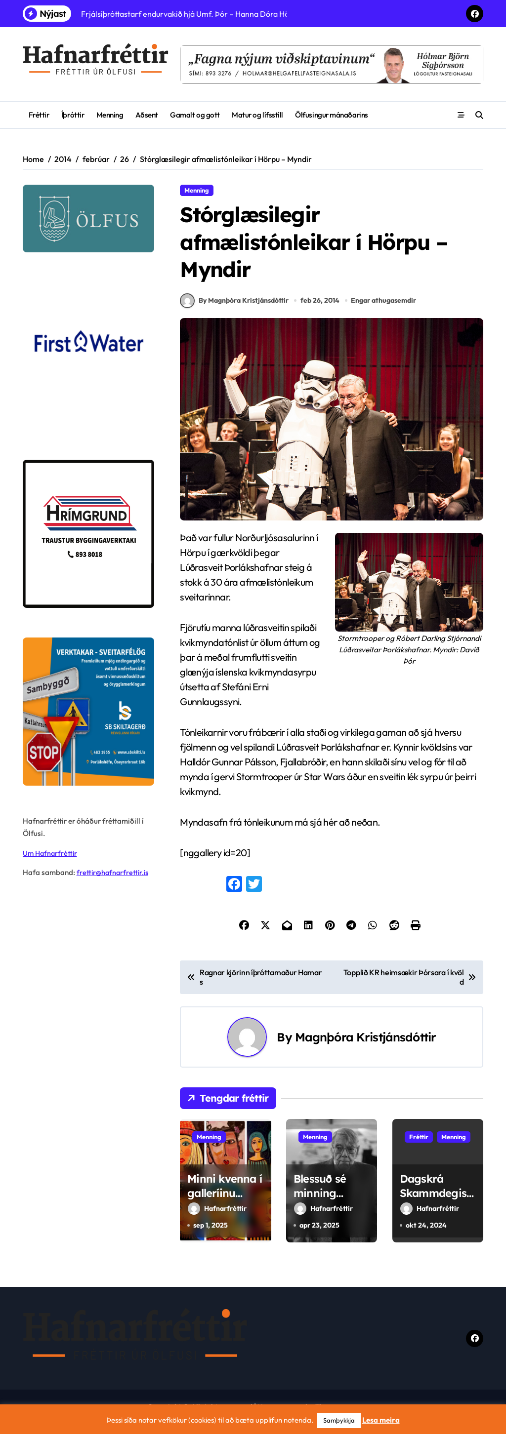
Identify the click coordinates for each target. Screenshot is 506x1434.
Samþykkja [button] (339, 1420)
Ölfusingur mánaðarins (331, 115)
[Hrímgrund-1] (88, 534)
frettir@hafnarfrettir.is (114, 872)
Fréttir (39, 115)
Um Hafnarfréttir (51, 853)
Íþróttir (72, 115)
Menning (110, 115)
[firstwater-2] (88, 356)
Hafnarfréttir (217, 1217)
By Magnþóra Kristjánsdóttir (234, 309)
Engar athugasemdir (384, 309)
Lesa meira (381, 1420)
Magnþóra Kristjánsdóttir (365, 1045)
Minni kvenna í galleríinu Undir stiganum (224, 1209)
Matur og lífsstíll (257, 115)
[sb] (88, 711)
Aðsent (146, 115)
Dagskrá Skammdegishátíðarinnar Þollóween (436, 1209)
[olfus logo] (88, 218)
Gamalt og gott (195, 115)
